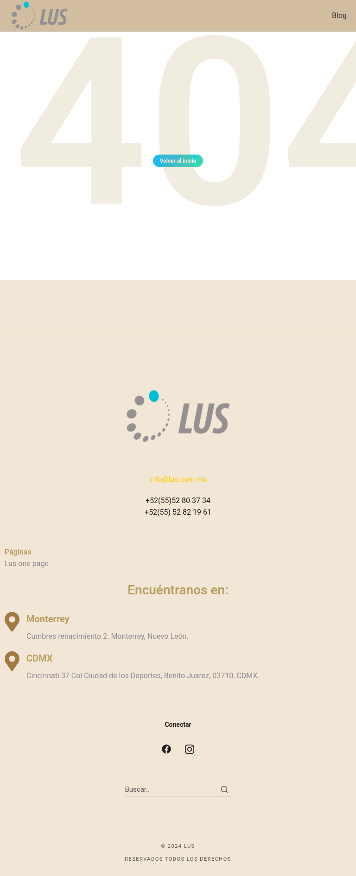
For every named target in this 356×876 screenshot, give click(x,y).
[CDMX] (12, 661)
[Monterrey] (12, 622)
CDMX (39, 658)
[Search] (224, 789)
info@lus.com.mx (178, 479)
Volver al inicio (177, 163)
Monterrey (48, 618)
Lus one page (27, 563)
